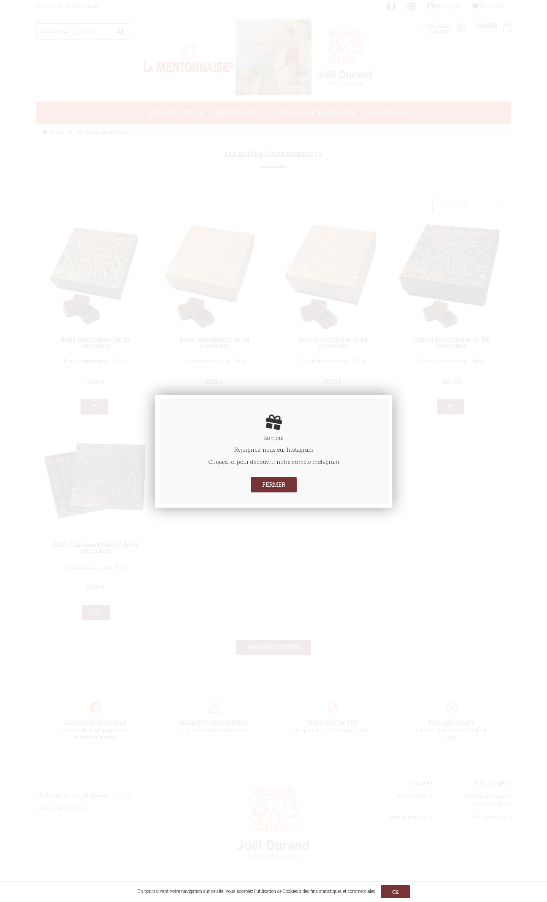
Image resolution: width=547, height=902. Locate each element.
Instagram (299, 449)
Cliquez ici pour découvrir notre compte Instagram (273, 461)
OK (395, 892)
